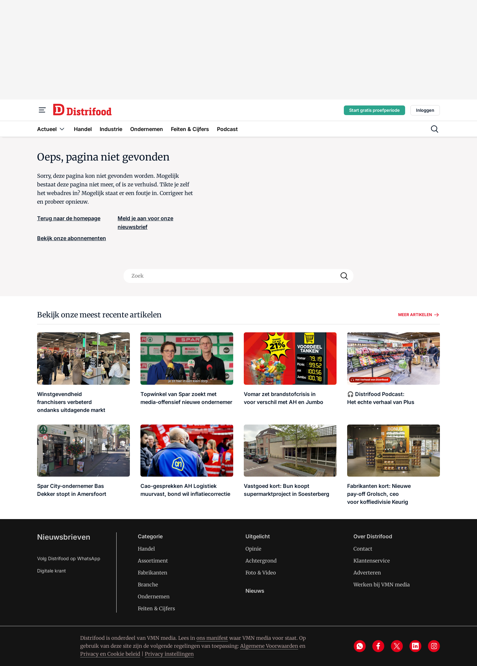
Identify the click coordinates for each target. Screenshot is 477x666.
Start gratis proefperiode (374, 110)
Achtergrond (261, 561)
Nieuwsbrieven (63, 537)
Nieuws (254, 590)
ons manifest (212, 638)
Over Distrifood (372, 536)
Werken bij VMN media (381, 584)
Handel (146, 549)
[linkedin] (415, 646)
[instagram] (434, 646)
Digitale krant (51, 570)
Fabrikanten (152, 572)
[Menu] (42, 110)
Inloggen (425, 110)
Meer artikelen (419, 314)
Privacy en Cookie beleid (110, 654)
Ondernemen (154, 596)
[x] (397, 646)
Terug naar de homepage (68, 218)
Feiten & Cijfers (156, 608)
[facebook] (378, 646)
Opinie (253, 549)
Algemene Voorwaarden (269, 646)
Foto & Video (260, 572)
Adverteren (367, 572)
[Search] (344, 276)
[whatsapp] (360, 646)
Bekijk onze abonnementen (71, 238)
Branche (148, 584)
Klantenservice (371, 561)
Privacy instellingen (169, 654)
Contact (362, 549)
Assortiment (153, 561)
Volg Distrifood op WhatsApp (68, 558)
